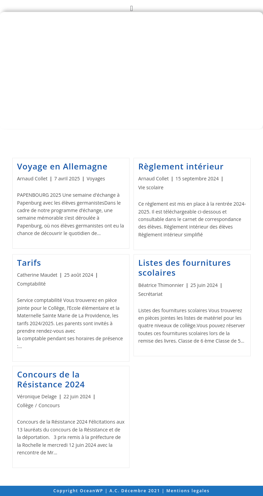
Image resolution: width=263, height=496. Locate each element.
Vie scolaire (151, 187)
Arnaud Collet (32, 178)
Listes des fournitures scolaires (184, 267)
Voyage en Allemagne (62, 166)
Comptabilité (31, 283)
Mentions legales (188, 491)
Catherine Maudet (37, 275)
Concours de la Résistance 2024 (51, 379)
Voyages (96, 178)
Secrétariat (150, 294)
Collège (25, 405)
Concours (49, 405)
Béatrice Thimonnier (161, 285)
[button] (131, 8)
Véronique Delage (37, 396)
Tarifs (29, 262)
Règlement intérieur (181, 166)
